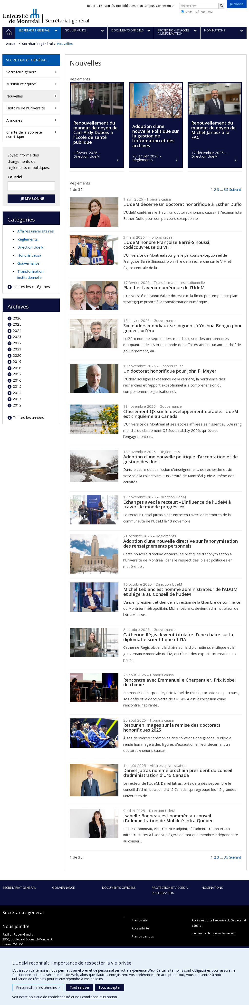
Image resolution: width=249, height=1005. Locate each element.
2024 (17, 330)
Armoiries (14, 120)
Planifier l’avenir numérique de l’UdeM (164, 287)
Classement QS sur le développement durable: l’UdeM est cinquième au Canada (180, 413)
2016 (17, 380)
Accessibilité (140, 928)
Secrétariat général (67, 20)
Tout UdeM (204, 12)
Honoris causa (29, 255)
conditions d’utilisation (99, 997)
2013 (17, 398)
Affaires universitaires (35, 231)
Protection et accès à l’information (170, 890)
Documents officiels (119, 887)
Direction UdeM (30, 247)
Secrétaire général (21, 71)
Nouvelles (14, 96)
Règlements (27, 239)
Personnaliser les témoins (38, 987)
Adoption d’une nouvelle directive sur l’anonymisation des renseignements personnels (180, 543)
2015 (17, 386)
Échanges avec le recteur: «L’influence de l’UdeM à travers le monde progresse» (177, 504)
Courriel (15, 176)
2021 (17, 349)
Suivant (235, 189)
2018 (17, 367)
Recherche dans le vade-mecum (214, 933)
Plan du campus (143, 936)
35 (226, 189)
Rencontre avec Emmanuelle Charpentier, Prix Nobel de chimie (179, 682)
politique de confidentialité (49, 997)
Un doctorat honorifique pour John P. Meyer (169, 371)
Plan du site (140, 920)
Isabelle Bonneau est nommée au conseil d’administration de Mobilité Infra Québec (168, 818)
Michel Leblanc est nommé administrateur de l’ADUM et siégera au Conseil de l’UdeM (180, 591)
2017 (17, 373)
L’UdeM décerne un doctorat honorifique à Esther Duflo (182, 204)
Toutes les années (28, 417)
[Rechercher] (221, 6)
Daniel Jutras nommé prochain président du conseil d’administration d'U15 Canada (177, 772)
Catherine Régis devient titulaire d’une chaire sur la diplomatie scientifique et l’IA (178, 637)
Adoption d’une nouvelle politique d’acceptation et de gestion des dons (180, 459)
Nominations (212, 887)
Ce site (186, 12)
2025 (17, 324)
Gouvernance (28, 263)
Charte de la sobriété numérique (24, 134)
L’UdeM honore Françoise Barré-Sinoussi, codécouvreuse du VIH (167, 244)
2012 (17, 405)
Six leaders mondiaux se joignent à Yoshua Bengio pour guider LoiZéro (182, 328)
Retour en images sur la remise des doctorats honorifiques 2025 (171, 727)
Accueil (12, 43)
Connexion (165, 6)
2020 (17, 355)
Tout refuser (79, 987)
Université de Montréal (21, 16)
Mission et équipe (21, 83)
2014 (17, 392)
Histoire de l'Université (25, 108)
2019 (17, 361)
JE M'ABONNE (31, 198)
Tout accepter (109, 987)
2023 (17, 336)
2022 (17, 342)
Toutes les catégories (31, 286)
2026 (17, 318)
